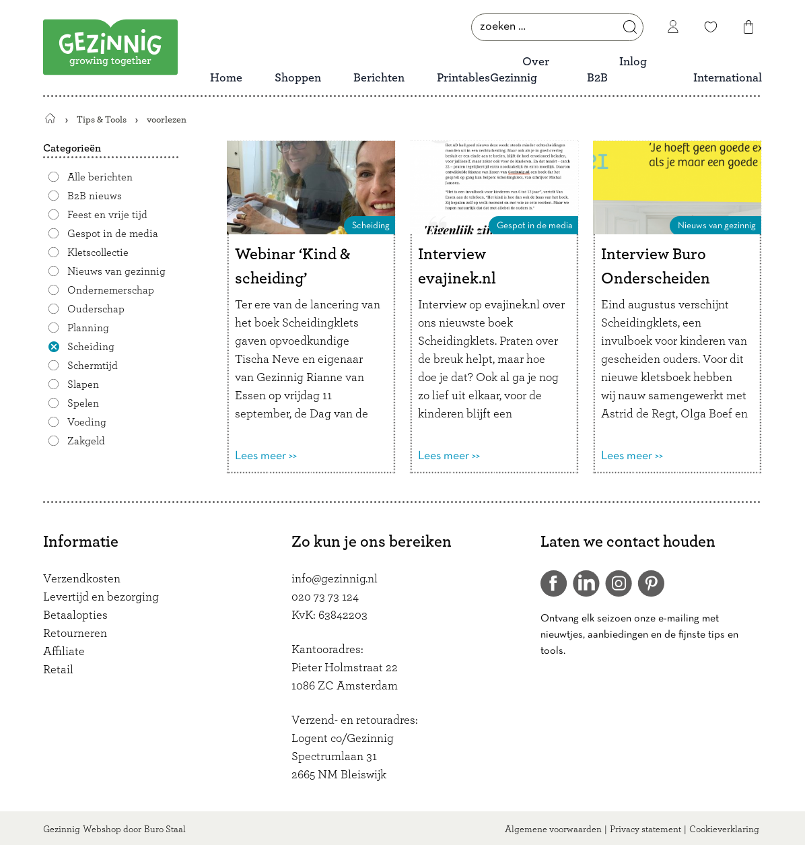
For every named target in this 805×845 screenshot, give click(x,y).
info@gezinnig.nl (334, 579)
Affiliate (64, 652)
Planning (88, 328)
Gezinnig (61, 829)
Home (226, 78)
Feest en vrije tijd (107, 214)
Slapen (83, 384)
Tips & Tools (102, 119)
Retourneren (75, 634)
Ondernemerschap (110, 290)
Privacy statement (645, 829)
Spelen (83, 403)
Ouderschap (96, 309)
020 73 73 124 (325, 597)
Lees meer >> (266, 456)
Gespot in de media (112, 233)
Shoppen (298, 78)
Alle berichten (100, 177)
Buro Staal (165, 829)
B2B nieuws (94, 196)
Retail (58, 670)
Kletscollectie (98, 252)
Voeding (86, 422)
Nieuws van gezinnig (116, 271)
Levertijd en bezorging (101, 597)
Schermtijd (92, 365)
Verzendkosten (81, 579)
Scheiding (90, 346)
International (727, 78)
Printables (463, 78)
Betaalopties (75, 615)
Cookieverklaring (724, 829)
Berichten (379, 78)
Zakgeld (86, 441)
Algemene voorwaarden (553, 829)
